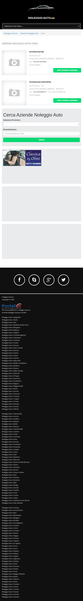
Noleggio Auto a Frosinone (11, 444)
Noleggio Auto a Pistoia (10, 569)
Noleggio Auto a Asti (9, 322)
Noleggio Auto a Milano (10, 553)
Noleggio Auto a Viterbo (10, 409)
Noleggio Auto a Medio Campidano (14, 363)
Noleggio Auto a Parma (10, 470)
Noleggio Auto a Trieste (10, 401)
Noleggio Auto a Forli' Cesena (12, 348)
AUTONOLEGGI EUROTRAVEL (40, 82)
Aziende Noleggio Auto (29, 33)
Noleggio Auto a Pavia (9, 564)
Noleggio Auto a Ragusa (10, 383)
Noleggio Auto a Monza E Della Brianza (16, 462)
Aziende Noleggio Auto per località (14, 312)
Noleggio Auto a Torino (10, 587)
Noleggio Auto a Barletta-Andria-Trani (15, 325)
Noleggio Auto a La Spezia (11, 543)
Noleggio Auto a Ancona (10, 508)
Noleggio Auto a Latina (10, 355)
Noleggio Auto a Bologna (10, 518)
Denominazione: (10, 129)
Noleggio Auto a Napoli (10, 556)
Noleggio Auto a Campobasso (12, 523)
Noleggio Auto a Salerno (10, 579)
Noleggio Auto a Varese (10, 592)
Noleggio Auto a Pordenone (11, 381)
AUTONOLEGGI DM (36, 52)
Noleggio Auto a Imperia (10, 541)
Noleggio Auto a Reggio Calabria (13, 574)
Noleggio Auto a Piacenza (11, 378)
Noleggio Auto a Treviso (10, 589)
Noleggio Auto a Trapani (10, 399)
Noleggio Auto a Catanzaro (11, 338)
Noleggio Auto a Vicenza (10, 597)
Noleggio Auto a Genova (10, 538)
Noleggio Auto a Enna (9, 439)
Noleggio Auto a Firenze (10, 442)
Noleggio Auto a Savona (10, 488)
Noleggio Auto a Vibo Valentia (12, 503)
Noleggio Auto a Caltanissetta (12, 429)
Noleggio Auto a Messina (11, 460)
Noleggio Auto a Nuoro (10, 465)
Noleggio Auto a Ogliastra (11, 559)
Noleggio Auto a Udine (10, 498)
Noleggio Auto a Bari (9, 513)
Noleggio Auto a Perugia (10, 376)
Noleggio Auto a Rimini (10, 576)
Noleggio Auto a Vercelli (10, 594)
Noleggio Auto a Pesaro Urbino (13, 472)
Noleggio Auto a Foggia (10, 536)
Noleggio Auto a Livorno (10, 358)
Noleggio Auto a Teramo (10, 396)
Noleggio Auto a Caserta (10, 431)
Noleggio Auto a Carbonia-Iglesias (14, 335)
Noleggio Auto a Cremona (11, 437)
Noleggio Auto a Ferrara (10, 345)
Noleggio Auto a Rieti (9, 482)
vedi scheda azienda (67, 70)
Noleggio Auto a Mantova (11, 457)
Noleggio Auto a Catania (10, 525)
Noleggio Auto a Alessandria (12, 414)
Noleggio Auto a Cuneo (10, 343)
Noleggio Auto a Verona (10, 406)
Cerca (41, 140)
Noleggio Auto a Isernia (10, 353)
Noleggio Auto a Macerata (11, 361)
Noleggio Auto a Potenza (10, 477)
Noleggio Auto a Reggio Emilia (12, 386)
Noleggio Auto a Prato (9, 571)
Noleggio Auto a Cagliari (10, 332)
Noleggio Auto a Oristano (11, 467)
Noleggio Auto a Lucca (10, 548)
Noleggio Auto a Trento (10, 495)
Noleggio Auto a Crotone (10, 531)
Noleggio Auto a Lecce (10, 452)
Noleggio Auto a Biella (10, 424)
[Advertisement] (22, 203)
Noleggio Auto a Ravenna (11, 480)
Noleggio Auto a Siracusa (11, 394)
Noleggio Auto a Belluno (10, 421)
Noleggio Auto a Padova (10, 561)
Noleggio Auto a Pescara (10, 566)
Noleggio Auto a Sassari (10, 391)
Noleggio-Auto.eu (11, 33)
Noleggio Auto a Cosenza (11, 340)
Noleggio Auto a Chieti (10, 434)
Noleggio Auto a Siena (10, 581)
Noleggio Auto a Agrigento (11, 317)
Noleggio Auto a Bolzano (10, 330)
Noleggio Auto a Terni (9, 493)
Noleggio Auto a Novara (10, 368)
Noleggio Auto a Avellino (10, 419)
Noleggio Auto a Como (10, 528)
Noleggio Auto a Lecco (10, 546)
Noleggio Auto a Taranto (10, 584)
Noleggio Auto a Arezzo (10, 416)
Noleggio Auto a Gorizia (10, 350)
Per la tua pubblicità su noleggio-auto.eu (16, 310)
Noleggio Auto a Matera (10, 551)
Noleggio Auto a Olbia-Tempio (12, 371)
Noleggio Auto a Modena (10, 366)
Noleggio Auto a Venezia (10, 404)
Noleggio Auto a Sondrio (10, 490)
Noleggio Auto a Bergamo (11, 327)
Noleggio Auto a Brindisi (10, 520)
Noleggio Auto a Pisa (9, 475)
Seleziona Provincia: (11, 120)
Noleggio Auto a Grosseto (11, 447)
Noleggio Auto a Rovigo (10, 485)
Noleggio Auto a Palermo (11, 373)
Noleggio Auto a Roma (10, 389)
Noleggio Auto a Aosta (10, 320)
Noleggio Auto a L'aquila (10, 449)
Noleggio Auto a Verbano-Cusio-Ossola (15, 500)
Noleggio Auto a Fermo (10, 533)
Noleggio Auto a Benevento (11, 515)
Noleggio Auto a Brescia (10, 426)
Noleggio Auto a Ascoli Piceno (12, 510)
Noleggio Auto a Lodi (9, 454)
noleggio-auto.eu (8, 297)
